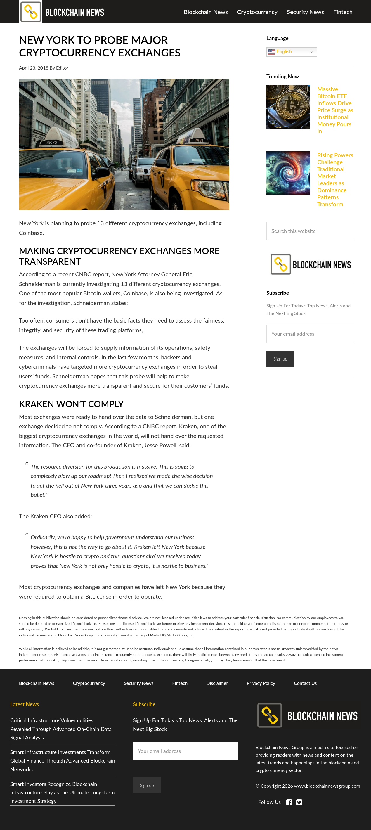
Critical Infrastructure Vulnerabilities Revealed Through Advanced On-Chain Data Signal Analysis (61, 729)
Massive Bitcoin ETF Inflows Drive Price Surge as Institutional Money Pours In (335, 109)
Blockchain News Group (63, 11)
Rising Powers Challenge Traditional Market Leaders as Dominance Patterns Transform (335, 179)
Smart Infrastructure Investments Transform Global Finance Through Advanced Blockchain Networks (62, 760)
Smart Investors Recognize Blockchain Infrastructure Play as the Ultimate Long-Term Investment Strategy (62, 792)
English (280, 52)
